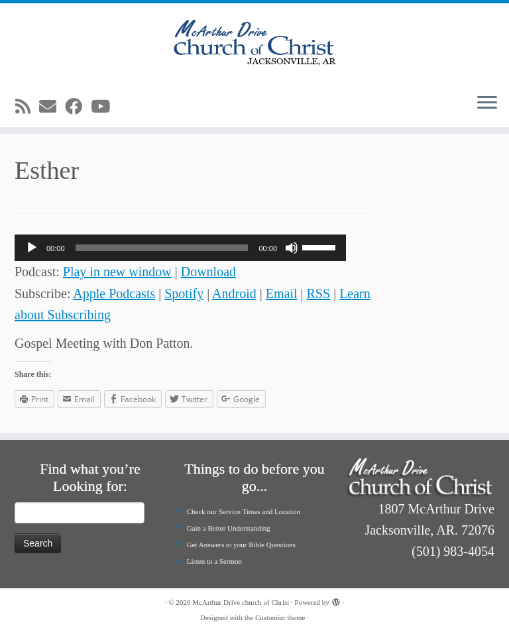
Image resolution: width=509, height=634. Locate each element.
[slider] (162, 247)
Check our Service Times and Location (243, 511)
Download (208, 271)
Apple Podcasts (114, 293)
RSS (319, 293)
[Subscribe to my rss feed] (27, 107)
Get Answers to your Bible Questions (241, 545)
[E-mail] (52, 107)
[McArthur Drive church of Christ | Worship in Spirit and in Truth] (254, 43)
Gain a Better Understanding (228, 528)
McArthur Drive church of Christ (240, 602)
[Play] (31, 247)
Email (282, 293)
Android (234, 293)
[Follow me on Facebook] (78, 107)
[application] (180, 248)
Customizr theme (280, 617)
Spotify (183, 293)
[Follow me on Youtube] (105, 107)
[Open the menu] (487, 103)
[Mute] (291, 247)
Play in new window (117, 271)
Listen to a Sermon (214, 561)
